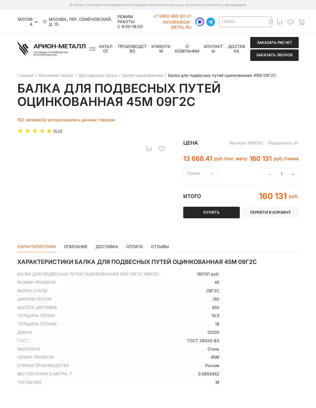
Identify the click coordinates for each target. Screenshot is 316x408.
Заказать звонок (274, 55)
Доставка (236, 49)
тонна (193, 173)
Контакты (213, 49)
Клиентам (161, 49)
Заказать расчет (274, 42)
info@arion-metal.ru (177, 24)
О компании (187, 49)
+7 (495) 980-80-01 (172, 16)
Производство (132, 49)
